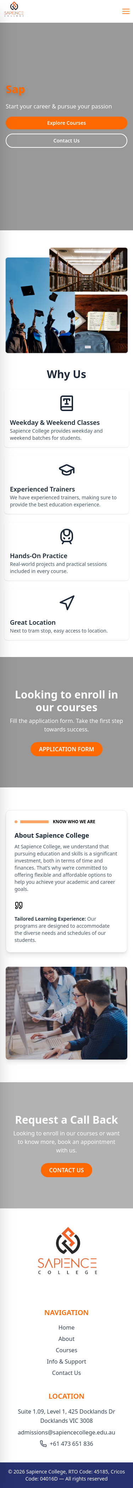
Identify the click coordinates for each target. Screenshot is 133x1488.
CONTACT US (66, 1170)
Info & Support (66, 1361)
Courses (66, 1350)
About (66, 1339)
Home (67, 1327)
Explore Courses (66, 122)
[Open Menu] (126, 11)
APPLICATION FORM (66, 749)
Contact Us (66, 140)
